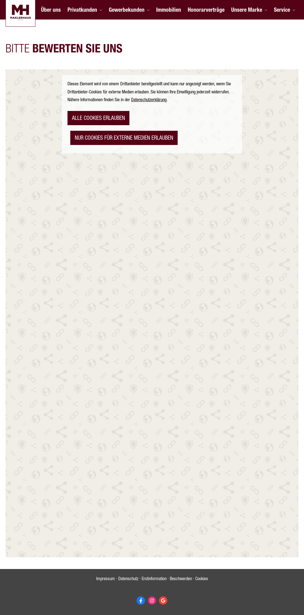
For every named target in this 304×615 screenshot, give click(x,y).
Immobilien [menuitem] (168, 10)
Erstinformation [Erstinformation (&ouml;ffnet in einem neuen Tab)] (154, 579)
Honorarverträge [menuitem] (206, 10)
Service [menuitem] (282, 10)
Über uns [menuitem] (51, 10)
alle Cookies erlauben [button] (98, 119)
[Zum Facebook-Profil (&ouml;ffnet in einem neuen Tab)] (141, 600)
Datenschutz (128, 579)
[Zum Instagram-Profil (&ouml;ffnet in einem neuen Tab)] (152, 600)
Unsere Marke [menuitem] (246, 10)
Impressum (105, 579)
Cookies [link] (201, 579)
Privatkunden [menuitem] (82, 10)
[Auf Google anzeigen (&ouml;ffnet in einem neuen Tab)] (163, 600)
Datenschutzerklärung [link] (149, 100)
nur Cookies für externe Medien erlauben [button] (124, 138)
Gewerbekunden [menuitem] (126, 10)
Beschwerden (181, 579)
